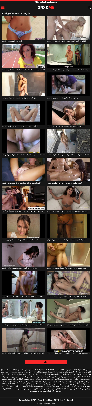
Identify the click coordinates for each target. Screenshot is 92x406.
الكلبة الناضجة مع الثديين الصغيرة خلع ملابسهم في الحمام (21, 183)
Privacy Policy (24, 400)
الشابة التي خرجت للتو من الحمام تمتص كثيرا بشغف (20, 240)
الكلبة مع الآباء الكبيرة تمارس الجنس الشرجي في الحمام (66, 41)
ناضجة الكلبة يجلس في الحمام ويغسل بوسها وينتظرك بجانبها (68, 296)
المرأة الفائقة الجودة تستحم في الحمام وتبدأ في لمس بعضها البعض (23, 325)
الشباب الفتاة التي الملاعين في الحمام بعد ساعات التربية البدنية (23, 69)
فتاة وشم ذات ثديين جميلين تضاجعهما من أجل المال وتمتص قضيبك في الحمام (68, 211)
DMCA (33, 400)
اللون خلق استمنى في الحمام (12, 41)
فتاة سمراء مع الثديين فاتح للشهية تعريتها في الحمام (19, 268)
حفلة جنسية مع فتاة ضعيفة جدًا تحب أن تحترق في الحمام (66, 268)
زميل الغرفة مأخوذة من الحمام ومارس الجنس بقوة (19, 98)
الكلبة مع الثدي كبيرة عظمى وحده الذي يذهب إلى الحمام (66, 126)
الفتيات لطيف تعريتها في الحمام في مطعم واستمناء (64, 183)
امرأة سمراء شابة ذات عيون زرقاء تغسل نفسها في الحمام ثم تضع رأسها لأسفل (23, 211)
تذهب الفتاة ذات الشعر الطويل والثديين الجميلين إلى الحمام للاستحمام (68, 155)
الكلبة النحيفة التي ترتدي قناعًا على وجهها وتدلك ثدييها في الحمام (23, 353)
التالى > (46, 362)
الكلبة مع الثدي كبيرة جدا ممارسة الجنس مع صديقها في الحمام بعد (23, 296)
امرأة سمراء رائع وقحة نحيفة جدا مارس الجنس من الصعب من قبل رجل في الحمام (68, 353)
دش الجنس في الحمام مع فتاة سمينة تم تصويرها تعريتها (66, 240)
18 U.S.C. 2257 (59, 400)
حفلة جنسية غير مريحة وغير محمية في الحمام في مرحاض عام (23, 155)
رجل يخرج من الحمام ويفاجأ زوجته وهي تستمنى (63, 98)
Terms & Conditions (45, 400)
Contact (70, 400)
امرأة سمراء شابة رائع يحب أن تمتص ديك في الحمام (20, 126)
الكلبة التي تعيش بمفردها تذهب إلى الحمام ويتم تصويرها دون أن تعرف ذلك (68, 325)
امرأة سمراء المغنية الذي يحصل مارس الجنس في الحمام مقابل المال (68, 69)
